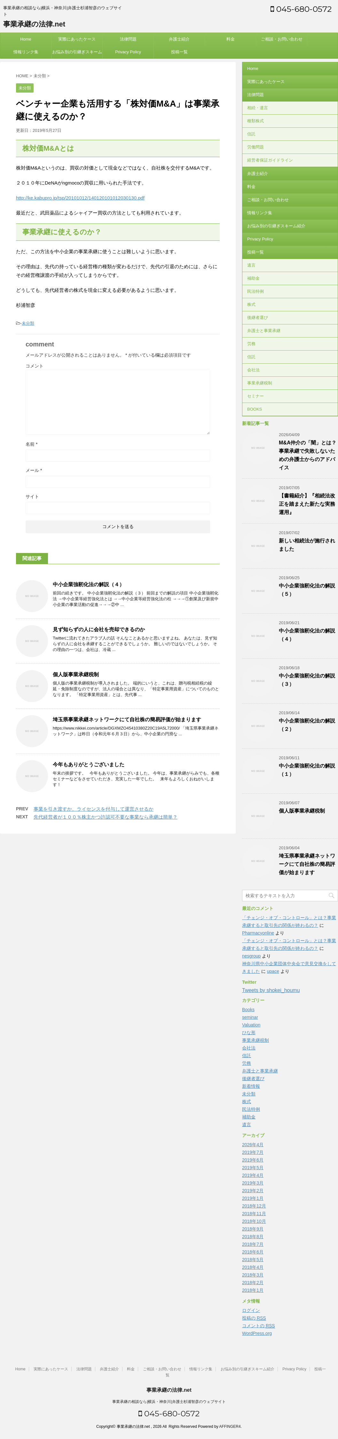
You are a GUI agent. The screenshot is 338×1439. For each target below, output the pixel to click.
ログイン (251, 1310)
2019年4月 (252, 1175)
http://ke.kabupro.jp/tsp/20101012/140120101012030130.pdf (80, 198)
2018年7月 (252, 1244)
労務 (251, 343)
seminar (250, 1017)
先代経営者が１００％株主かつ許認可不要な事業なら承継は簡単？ (105, 817)
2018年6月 (252, 1251)
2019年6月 (252, 1160)
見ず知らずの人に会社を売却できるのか (99, 629)
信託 (251, 134)
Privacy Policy (128, 51)
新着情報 (251, 1086)
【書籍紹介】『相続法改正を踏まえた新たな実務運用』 (307, 504)
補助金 (253, 278)
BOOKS (254, 409)
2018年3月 (252, 1274)
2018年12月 (254, 1205)
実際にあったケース (77, 39)
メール (34, 470)
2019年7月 (252, 1152)
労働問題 (255, 147)
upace (273, 971)
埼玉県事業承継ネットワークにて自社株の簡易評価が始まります (127, 719)
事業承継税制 (259, 383)
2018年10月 (254, 1221)
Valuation (251, 1024)
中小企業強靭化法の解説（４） (88, 584)
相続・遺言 (257, 107)
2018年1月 (252, 1290)
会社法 (253, 369)
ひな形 (248, 1032)
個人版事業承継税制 (76, 674)
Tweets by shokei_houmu (271, 990)
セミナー (255, 396)
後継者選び (257, 317)
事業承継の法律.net (34, 24)
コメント (34, 365)
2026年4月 (252, 1144)
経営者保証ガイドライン (270, 160)
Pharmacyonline (258, 932)
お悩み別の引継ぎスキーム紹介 (77, 53)
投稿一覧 (179, 51)
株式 (251, 304)
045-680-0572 (301, 9)
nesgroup (251, 955)
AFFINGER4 (229, 1426)
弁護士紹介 (179, 39)
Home (25, 39)
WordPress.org (257, 1333)
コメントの (258, 1326)
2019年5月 (252, 1167)
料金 (230, 39)
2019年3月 (252, 1182)
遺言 (251, 265)
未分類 (28, 323)
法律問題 (128, 39)
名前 (31, 444)
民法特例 (255, 291)
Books (248, 1009)
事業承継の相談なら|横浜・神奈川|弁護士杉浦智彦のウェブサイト (168, 1401)
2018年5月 (252, 1259)
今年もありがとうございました (88, 764)
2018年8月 (252, 1236)
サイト (32, 496)
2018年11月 (254, 1213)
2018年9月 (252, 1228)
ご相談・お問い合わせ (282, 39)
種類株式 (255, 120)
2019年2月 (252, 1190)
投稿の (254, 1318)
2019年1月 (252, 1198)
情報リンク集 (25, 51)
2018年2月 (252, 1282)
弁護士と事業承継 (263, 330)
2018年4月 (252, 1267)
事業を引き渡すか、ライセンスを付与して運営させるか (93, 809)
